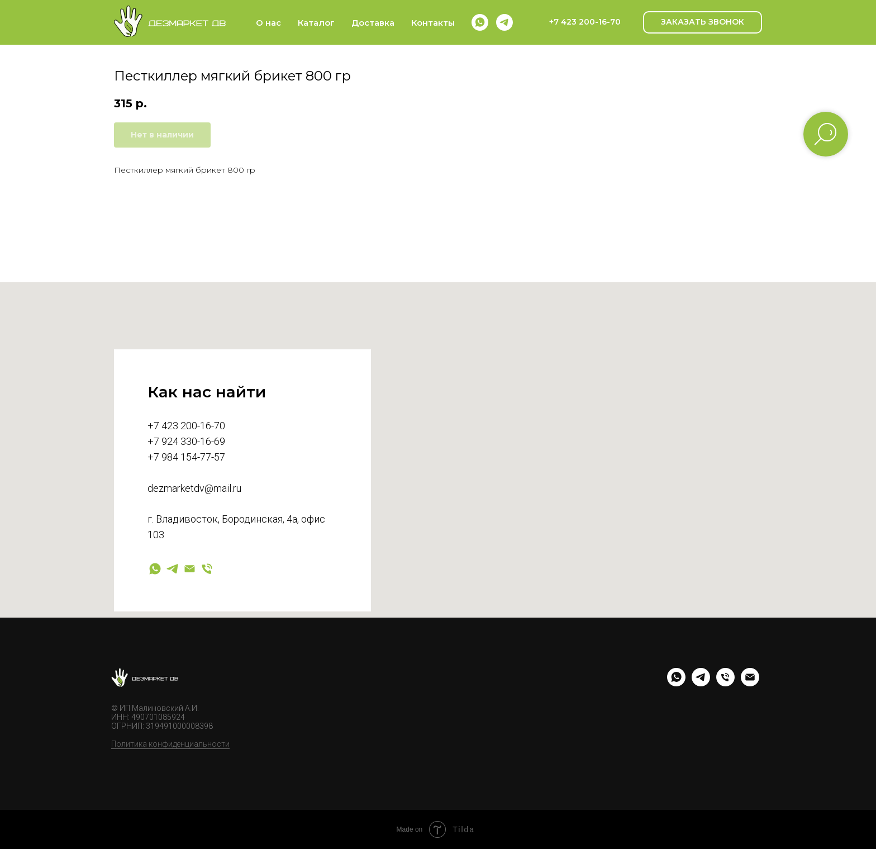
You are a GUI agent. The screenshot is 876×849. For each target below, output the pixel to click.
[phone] (725, 683)
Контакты (433, 22)
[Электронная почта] (190, 569)
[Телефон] (207, 569)
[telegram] (504, 22)
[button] (702, 22)
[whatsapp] (480, 22)
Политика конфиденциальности (170, 743)
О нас (268, 22)
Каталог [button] (316, 22)
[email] (750, 683)
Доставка (372, 22)
